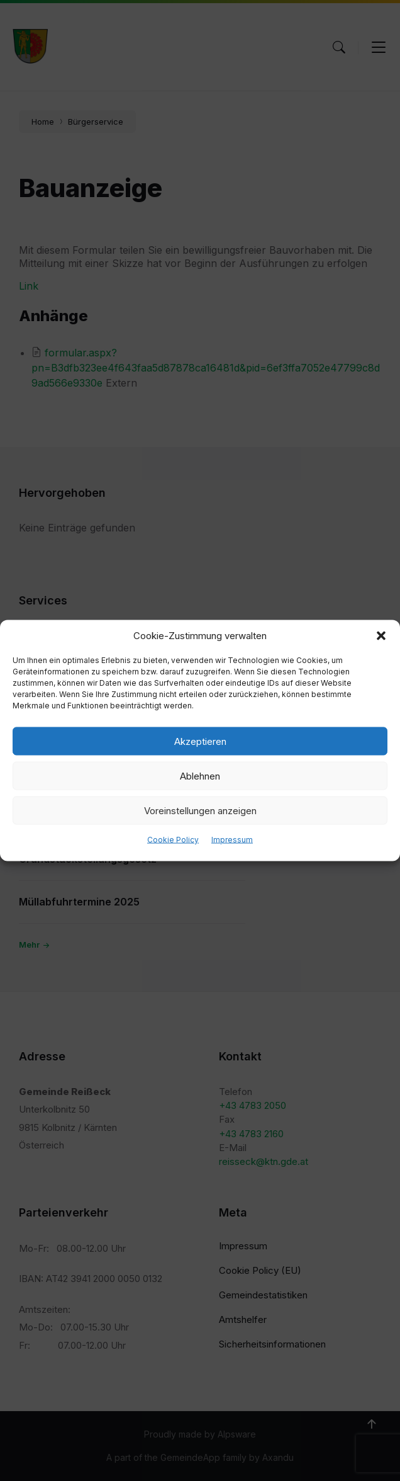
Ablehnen (200, 775)
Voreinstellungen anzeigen (200, 810)
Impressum (232, 839)
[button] (381, 636)
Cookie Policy (173, 839)
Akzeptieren (200, 741)
